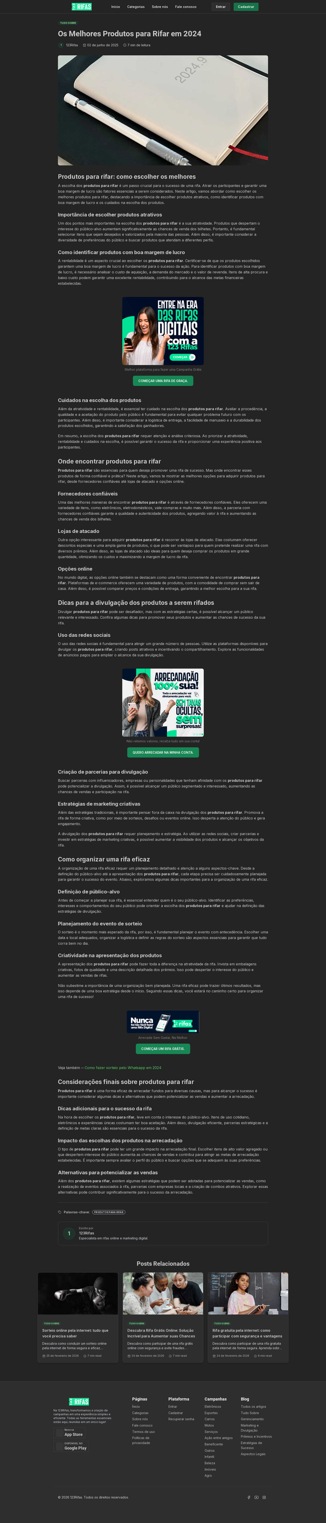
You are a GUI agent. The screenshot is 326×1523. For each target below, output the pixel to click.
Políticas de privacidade (141, 1440)
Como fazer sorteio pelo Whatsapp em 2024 (123, 1067)
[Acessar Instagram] (264, 1497)
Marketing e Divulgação (250, 1427)
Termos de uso (143, 1432)
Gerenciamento (252, 1419)
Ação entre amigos (219, 1438)
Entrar (172, 1406)
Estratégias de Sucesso (251, 1445)
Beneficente (214, 1444)
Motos (209, 1425)
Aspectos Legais (253, 1454)
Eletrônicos (213, 1406)
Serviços (211, 1432)
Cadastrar (175, 1413)
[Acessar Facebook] (249, 1497)
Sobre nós (160, 7)
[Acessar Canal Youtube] (256, 1497)
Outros (210, 1450)
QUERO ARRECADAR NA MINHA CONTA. (163, 752)
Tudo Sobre (250, 1413)
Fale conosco (186, 7)
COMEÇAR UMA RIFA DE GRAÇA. (163, 381)
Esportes (211, 1413)
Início (115, 7)
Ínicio (136, 1406)
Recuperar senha (181, 1419)
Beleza (210, 1463)
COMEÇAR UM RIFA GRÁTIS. (163, 1049)
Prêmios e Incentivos (256, 1436)
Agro (208, 1475)
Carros (210, 1419)
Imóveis (210, 1469)
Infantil (209, 1457)
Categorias (136, 7)
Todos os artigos (253, 1406)
